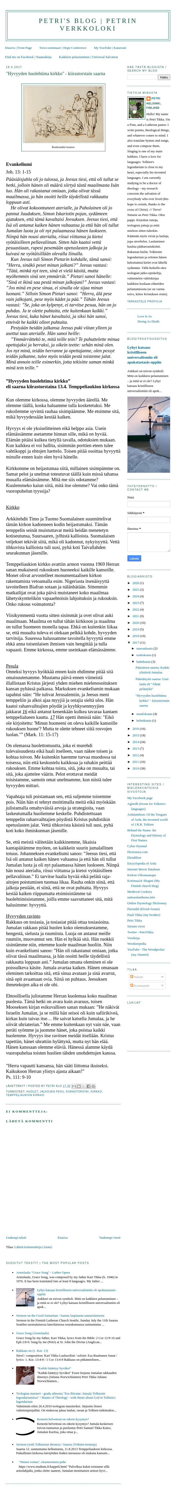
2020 (136, 623)
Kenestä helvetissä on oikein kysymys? (63, 1419)
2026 (136, 583)
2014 (136, 742)
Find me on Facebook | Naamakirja (28, 57)
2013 (136, 748)
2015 (136, 735)
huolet (32, 1091)
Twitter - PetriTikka (140, 932)
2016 (136, 729)
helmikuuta (144, 720)
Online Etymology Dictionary (147, 903)
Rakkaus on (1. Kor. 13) (32, 1351)
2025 (136, 589)
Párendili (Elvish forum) (143, 909)
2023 (136, 603)
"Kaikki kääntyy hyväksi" (54, 1368)
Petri (156, 98)
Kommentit (139, 986)
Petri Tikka (134, 920)
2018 (136, 636)
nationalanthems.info (141, 897)
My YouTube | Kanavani (110, 48)
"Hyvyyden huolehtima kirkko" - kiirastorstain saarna (152, 700)
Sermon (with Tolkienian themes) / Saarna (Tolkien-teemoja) (56, 1444)
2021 (136, 616)
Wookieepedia (136, 944)
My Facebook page (140, 798)
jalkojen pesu (52, 1091)
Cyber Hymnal (137, 846)
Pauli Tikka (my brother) (143, 915)
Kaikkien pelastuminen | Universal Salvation (88, 57)
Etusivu (63, 1237)
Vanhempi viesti (110, 1237)
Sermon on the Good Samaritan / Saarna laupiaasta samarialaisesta (60, 1315)
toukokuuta (144, 655)
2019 (136, 629)
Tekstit (136, 977)
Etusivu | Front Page (18, 48)
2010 (136, 768)
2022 (136, 609)
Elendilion (134, 857)
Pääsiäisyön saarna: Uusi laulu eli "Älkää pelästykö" (152, 684)
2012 (136, 755)
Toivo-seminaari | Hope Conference (62, 48)
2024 (136, 596)
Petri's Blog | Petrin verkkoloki (88, 24)
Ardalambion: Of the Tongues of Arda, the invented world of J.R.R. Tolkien (147, 819)
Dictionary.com (137, 852)
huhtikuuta (143, 662)
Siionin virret (136, 926)
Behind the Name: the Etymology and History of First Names (146, 835)
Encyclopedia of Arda (141, 863)
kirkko (96, 1091)
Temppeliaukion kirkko (25, 1095)
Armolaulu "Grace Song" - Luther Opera (43, 1272)
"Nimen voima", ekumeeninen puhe (42, 1462)
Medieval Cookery (139, 892)
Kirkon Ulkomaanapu (141, 875)
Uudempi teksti (16, 1237)
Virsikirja (133, 938)
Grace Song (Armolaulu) (32, 1333)
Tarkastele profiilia (144, 301)
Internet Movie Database (143, 869)
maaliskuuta (144, 714)
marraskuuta (145, 648)
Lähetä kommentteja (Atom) (33, 1247)
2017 (136, 642)
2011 (136, 762)
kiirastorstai (77, 1091)
